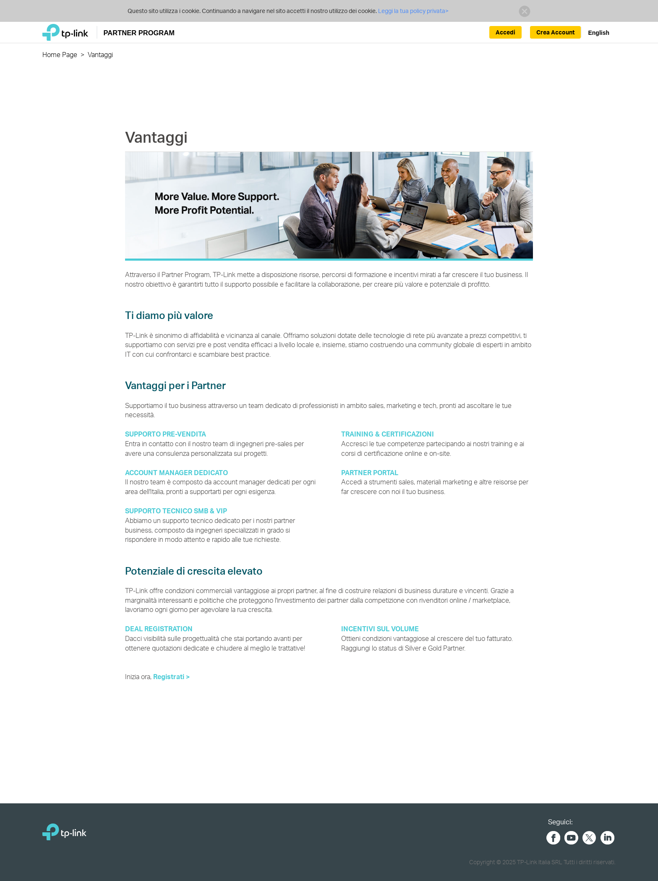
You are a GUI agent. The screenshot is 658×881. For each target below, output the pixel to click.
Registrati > (171, 676)
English (598, 32)
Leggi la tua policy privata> (413, 10)
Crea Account (555, 32)
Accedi (505, 32)
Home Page (59, 54)
